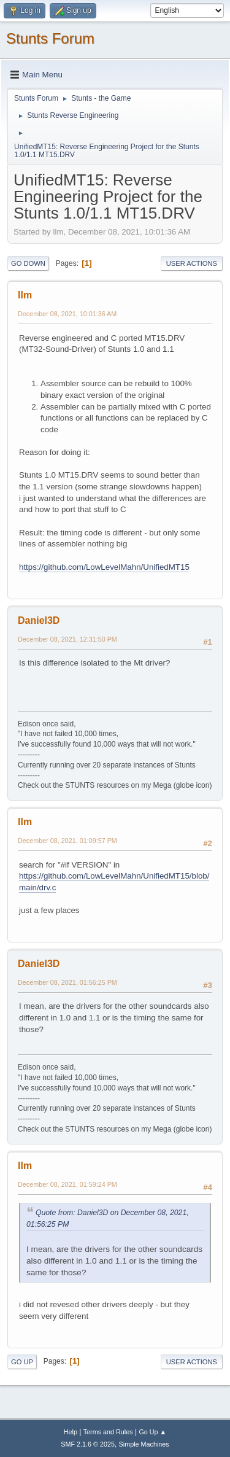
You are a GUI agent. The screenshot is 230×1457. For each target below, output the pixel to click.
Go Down (28, 263)
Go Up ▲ (152, 1432)
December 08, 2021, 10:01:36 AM (67, 313)
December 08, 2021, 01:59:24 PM (67, 1184)
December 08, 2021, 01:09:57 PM (67, 840)
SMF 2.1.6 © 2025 (88, 1444)
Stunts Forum (50, 38)
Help (70, 1432)
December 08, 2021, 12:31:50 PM (67, 639)
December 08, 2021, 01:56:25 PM (67, 982)
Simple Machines (144, 1444)
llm (25, 295)
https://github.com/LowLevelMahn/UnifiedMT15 (104, 567)
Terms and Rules (108, 1432)
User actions (191, 263)
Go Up (22, 1362)
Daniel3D (38, 620)
